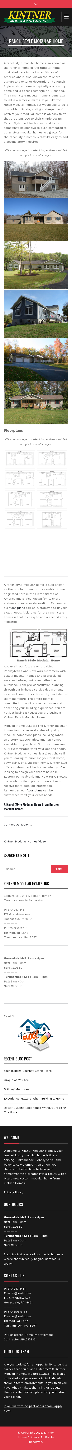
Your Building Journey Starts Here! (28, 1071)
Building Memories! (17, 1089)
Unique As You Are (16, 1080)
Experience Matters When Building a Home (34, 1098)
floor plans (17, 608)
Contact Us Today (16, 824)
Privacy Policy (13, 1192)
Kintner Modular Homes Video (25, 841)
